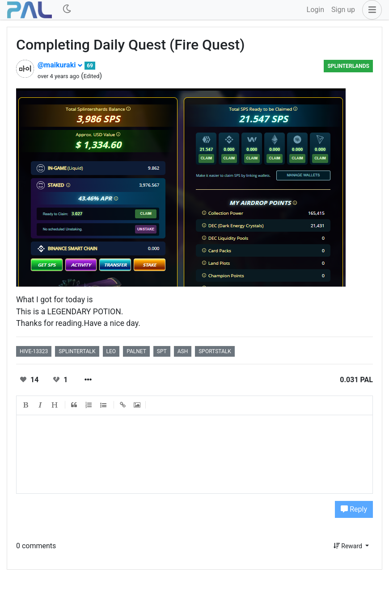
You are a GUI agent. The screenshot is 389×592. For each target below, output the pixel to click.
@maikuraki (60, 65)
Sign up (343, 9)
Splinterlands (348, 66)
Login (315, 9)
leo (111, 351)
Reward (349, 546)
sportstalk (215, 351)
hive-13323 (34, 351)
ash (183, 351)
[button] (370, 10)
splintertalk (77, 351)
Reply (354, 509)
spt (162, 351)
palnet (136, 351)
